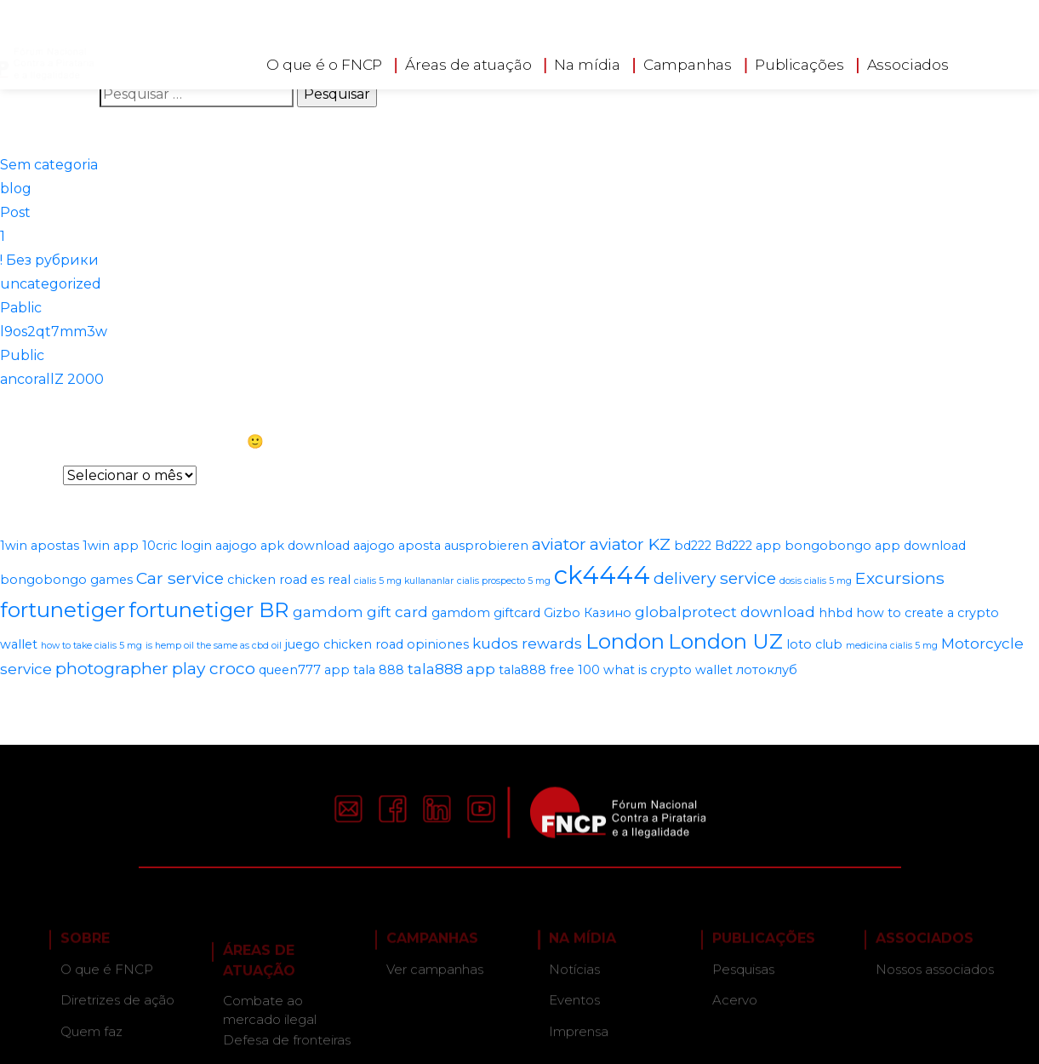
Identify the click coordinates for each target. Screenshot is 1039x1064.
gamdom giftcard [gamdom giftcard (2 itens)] (485, 613)
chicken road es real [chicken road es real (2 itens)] (289, 579)
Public (22, 355)
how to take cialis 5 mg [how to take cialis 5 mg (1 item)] (91, 645)
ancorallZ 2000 (52, 379)
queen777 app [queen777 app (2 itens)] (304, 670)
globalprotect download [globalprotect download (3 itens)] (725, 612)
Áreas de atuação (468, 62)
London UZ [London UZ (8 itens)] (725, 641)
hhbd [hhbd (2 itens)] (836, 613)
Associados (907, 62)
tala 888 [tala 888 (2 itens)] (378, 670)
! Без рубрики (49, 260)
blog (15, 188)
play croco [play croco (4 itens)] (213, 668)
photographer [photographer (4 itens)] (111, 668)
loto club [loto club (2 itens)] (814, 644)
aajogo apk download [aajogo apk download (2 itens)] (282, 545)
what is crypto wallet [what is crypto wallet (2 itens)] (668, 670)
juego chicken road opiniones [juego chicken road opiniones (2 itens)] (377, 644)
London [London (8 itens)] (625, 641)
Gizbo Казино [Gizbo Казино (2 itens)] (587, 613)
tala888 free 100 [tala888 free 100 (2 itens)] (549, 670)
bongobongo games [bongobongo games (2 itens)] (66, 579)
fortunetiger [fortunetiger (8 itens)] (62, 609)
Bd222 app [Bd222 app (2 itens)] (748, 545)
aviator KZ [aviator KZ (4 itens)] (630, 544)
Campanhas (686, 62)
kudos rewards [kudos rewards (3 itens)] (527, 643)
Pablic (21, 308)
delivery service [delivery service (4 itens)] (715, 578)
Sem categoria (49, 165)
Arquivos (30, 475)
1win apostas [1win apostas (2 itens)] (39, 545)
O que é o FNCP (324, 62)
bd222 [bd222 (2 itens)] (692, 545)
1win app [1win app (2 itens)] (111, 545)
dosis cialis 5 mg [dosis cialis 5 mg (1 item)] (815, 580)
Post (15, 212)
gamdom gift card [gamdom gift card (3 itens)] (360, 612)
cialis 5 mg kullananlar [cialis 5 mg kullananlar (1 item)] (404, 580)
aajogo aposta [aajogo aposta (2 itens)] (397, 545)
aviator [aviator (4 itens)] (559, 544)
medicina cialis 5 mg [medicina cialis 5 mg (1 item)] (892, 645)
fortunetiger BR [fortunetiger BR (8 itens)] (208, 609)
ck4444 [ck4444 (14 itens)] (602, 575)
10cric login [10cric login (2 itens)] (177, 545)
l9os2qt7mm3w (53, 331)
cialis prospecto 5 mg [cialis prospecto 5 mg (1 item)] (504, 580)
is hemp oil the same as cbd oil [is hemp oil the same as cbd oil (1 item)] (214, 645)
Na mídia (586, 62)
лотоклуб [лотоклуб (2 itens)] (766, 670)
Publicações (799, 62)
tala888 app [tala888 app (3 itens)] (451, 669)
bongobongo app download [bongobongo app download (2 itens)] (875, 545)
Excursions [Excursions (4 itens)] (900, 578)
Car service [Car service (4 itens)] (180, 578)
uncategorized (50, 284)
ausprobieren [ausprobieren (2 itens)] (486, 545)
